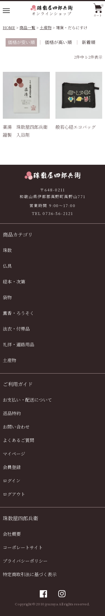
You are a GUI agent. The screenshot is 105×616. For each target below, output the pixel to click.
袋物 (7, 297)
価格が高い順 (58, 42)
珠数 (7, 250)
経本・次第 (14, 281)
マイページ (14, 453)
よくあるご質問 (18, 440)
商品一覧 (27, 27)
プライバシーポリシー (25, 561)
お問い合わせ (16, 426)
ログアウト (14, 494)
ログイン (11, 480)
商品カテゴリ (18, 234)
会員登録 (12, 467)
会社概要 (12, 534)
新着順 (88, 42)
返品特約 (12, 413)
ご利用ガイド (18, 384)
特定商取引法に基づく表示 (30, 574)
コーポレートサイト (23, 547)
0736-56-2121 (58, 213)
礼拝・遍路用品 (18, 344)
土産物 (46, 27)
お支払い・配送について (27, 400)
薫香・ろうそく (18, 313)
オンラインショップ (52, 11)
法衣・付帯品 (16, 329)
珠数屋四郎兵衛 (20, 518)
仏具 (7, 266)
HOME (9, 27)
